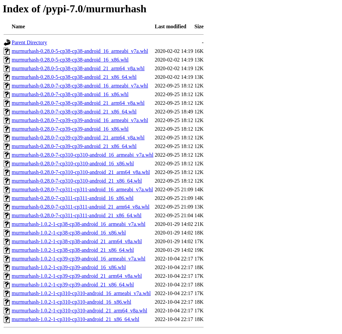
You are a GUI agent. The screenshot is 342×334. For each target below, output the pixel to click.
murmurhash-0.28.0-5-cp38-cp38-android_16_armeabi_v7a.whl (80, 51)
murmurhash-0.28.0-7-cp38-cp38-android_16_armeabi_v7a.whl (80, 85)
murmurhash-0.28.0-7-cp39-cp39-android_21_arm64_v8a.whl (78, 137)
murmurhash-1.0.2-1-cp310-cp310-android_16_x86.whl (71, 302)
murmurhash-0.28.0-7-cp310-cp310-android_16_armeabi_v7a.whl (82, 155)
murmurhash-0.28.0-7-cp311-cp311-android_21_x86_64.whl (76, 215)
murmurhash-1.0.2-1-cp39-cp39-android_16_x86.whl (69, 267)
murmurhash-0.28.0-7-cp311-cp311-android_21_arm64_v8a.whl (80, 207)
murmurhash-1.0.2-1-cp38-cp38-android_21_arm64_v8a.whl (77, 241)
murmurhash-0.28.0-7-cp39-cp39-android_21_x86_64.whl (74, 146)
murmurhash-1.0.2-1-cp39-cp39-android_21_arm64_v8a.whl (77, 276)
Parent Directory (29, 42)
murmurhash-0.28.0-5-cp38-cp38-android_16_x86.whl (70, 60)
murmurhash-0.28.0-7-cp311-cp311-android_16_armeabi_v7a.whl (82, 189)
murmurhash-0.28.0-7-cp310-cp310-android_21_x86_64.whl (77, 181)
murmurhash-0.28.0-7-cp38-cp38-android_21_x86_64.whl (74, 111)
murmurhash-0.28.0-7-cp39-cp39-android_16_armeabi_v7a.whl (80, 120)
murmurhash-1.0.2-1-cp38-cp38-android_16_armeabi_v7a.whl (78, 224)
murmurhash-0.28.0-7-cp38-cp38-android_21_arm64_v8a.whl (78, 103)
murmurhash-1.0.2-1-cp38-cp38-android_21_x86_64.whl (73, 250)
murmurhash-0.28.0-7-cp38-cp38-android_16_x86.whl (70, 94)
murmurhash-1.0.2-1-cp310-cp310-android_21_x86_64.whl (75, 319)
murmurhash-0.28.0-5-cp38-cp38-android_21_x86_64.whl (74, 77)
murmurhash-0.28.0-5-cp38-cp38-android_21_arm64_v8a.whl (78, 68)
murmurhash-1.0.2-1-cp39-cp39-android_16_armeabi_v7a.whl (78, 258)
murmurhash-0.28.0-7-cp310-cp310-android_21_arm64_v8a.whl (81, 172)
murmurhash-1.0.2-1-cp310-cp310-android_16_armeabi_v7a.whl (81, 293)
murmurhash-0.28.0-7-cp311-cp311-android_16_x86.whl (72, 198)
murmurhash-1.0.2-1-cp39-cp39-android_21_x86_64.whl (73, 284)
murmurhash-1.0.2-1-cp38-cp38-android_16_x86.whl (69, 233)
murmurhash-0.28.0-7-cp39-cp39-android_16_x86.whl (70, 129)
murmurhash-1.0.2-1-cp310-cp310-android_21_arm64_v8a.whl (79, 310)
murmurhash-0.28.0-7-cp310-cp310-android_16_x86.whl (73, 163)
